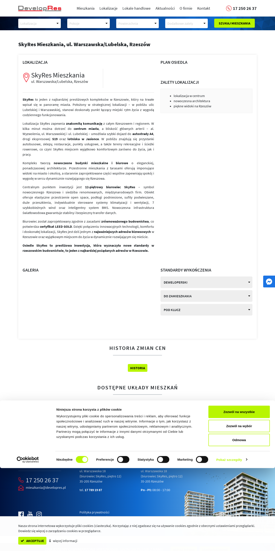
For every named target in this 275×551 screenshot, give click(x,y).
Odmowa (239, 523)
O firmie (186, 8)
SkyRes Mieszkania (63, 77)
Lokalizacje (108, 8)
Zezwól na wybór (239, 509)
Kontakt (203, 8)
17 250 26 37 (42, 480)
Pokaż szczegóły (229, 542)
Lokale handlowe (136, 8)
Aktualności (165, 8)
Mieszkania (86, 8)
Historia (137, 368)
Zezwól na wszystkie (239, 494)
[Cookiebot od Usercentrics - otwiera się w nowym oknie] (28, 542)
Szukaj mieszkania (234, 23)
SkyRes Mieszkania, (84, 44)
